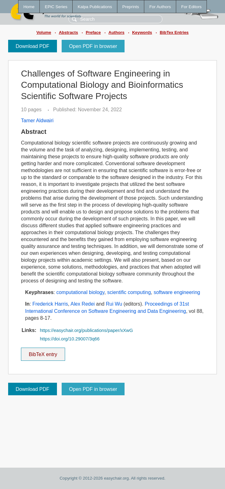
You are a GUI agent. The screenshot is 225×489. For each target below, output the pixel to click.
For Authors (160, 6)
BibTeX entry (43, 352)
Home (29, 6)
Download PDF (32, 46)
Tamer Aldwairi (37, 120)
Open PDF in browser (93, 46)
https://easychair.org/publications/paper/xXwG (86, 330)
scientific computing (129, 292)
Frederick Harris (50, 304)
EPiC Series (56, 6)
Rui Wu (114, 304)
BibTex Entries (174, 32)
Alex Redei (82, 304)
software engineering (177, 292)
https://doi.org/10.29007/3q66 (70, 338)
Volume (43, 32)
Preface (93, 32)
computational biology (80, 292)
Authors (117, 32)
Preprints (130, 6)
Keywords (142, 32)
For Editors (191, 6)
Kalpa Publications (95, 6)
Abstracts (68, 32)
